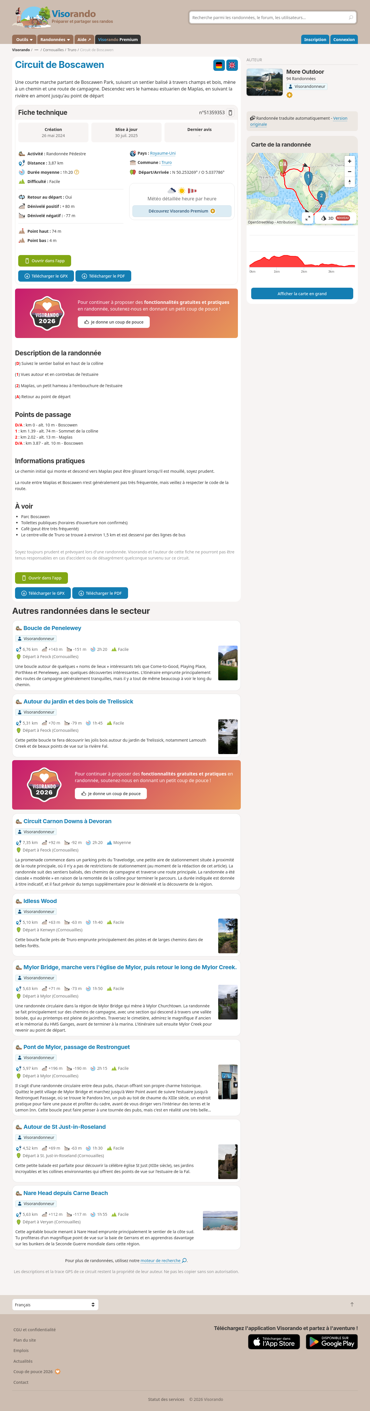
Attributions (286, 222)
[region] (302, 189)
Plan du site (25, 1340)
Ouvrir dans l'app (45, 261)
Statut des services (166, 1399)
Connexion (344, 39)
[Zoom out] (350, 171)
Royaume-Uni (163, 153)
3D (335, 218)
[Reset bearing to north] (350, 182)
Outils (24, 39)
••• (36, 49)
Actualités (23, 1361)
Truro (167, 162)
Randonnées (55, 39)
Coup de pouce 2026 (37, 1371)
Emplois (21, 1350)
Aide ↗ (84, 39)
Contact (21, 1382)
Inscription (315, 39)
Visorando (21, 49)
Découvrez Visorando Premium (182, 211)
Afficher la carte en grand (302, 293)
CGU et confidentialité (35, 1329)
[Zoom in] (350, 161)
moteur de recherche (163, 1260)
